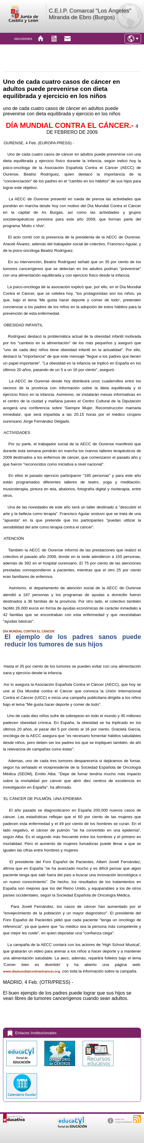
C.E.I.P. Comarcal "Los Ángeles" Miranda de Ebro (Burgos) (90, 13)
